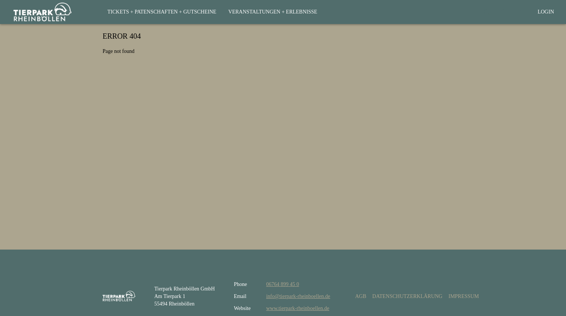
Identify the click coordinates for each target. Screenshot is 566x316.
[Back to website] (502, 12)
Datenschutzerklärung (407, 296)
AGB (360, 296)
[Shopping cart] (517, 12)
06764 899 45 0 (282, 284)
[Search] (487, 12)
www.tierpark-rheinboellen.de (297, 308)
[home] (42, 12)
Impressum (463, 296)
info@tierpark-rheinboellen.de (298, 296)
